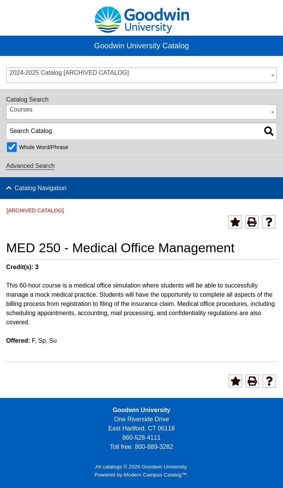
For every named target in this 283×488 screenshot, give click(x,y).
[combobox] (141, 75)
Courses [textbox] (21, 109)
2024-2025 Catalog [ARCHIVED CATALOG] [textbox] (69, 72)
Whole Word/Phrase (43, 147)
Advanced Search (30, 166)
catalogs (112, 467)
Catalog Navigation (40, 188)
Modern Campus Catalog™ (155, 475)
